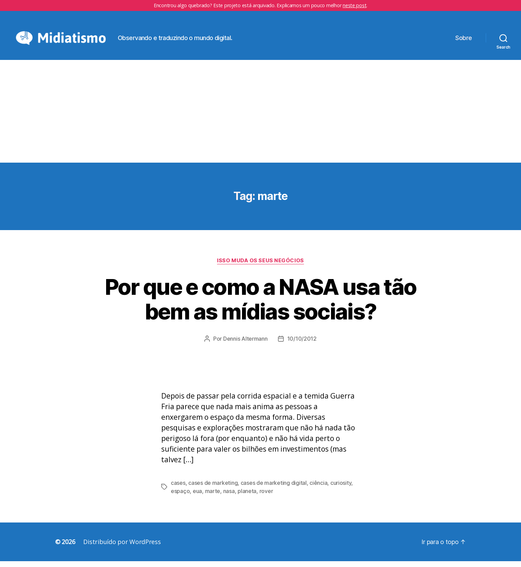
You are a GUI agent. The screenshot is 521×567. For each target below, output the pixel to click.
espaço (180, 496)
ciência (318, 488)
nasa (229, 496)
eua (197, 496)
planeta (247, 496)
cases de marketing (213, 488)
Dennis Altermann (245, 344)
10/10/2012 (302, 344)
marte (212, 496)
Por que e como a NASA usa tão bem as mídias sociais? (261, 304)
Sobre (463, 40)
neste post (354, 5)
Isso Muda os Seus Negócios (260, 266)
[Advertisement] (260, 117)
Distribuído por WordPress (122, 547)
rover (266, 496)
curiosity (341, 488)
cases (178, 488)
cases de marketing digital (274, 488)
